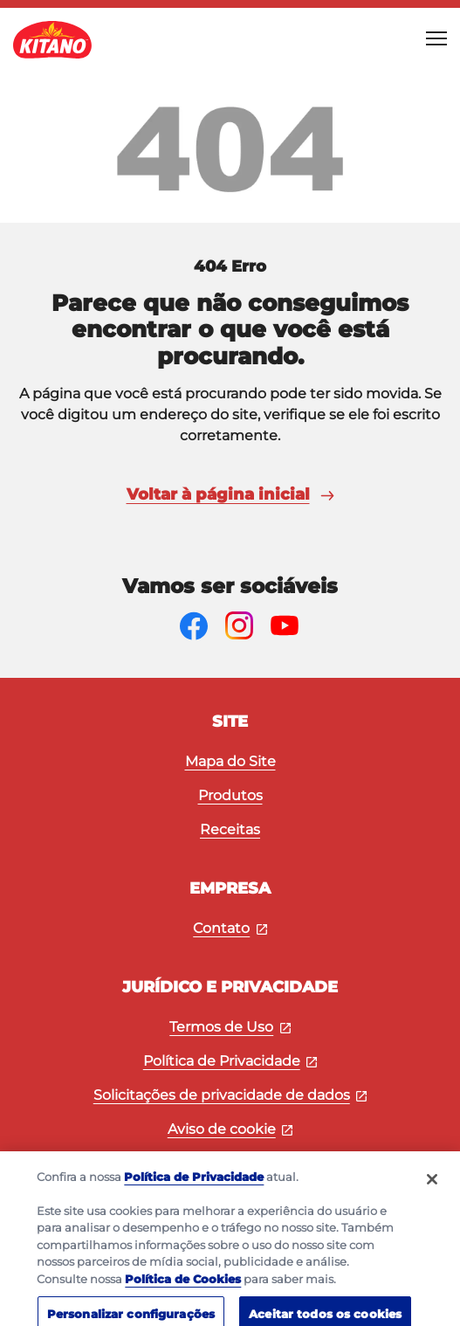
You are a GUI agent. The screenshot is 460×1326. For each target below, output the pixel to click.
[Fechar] (432, 1189)
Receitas (230, 829)
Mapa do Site (230, 761)
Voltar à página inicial (230, 494)
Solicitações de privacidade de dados (230, 1095)
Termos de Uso (230, 1027)
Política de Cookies (183, 1288)
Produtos (230, 795)
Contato (230, 928)
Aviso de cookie (230, 1129)
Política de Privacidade (230, 1061)
